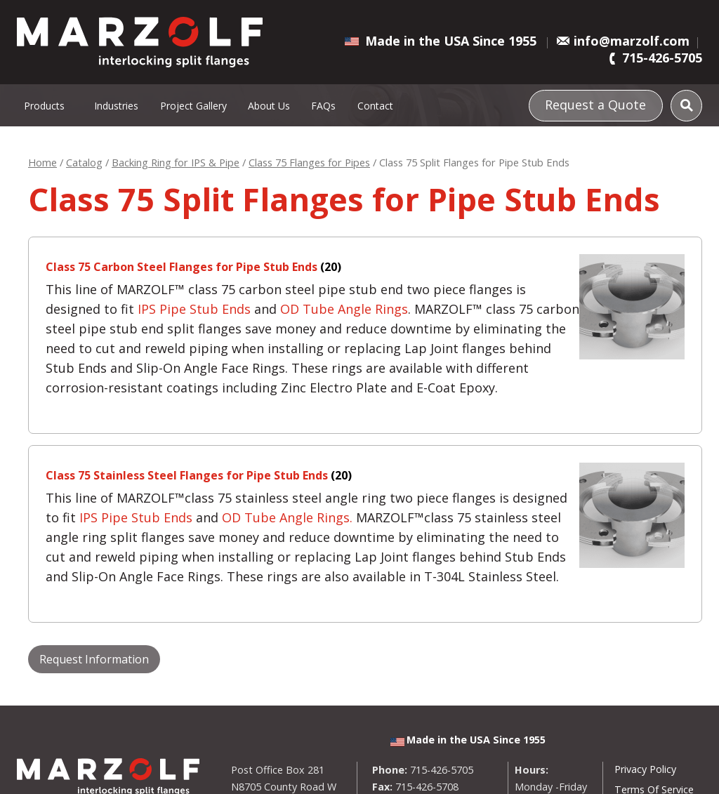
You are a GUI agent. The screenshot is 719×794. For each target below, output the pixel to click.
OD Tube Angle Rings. (287, 517)
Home (42, 162)
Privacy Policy (645, 769)
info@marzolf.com (632, 40)
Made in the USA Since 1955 (450, 40)
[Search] (686, 105)
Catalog (84, 162)
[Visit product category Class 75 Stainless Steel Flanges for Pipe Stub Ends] (365, 475)
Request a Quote (595, 103)
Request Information (94, 659)
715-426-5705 (662, 57)
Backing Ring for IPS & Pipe (175, 162)
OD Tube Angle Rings (344, 308)
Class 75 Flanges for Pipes (309, 162)
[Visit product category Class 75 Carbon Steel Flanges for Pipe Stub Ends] (365, 266)
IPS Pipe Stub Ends (194, 308)
